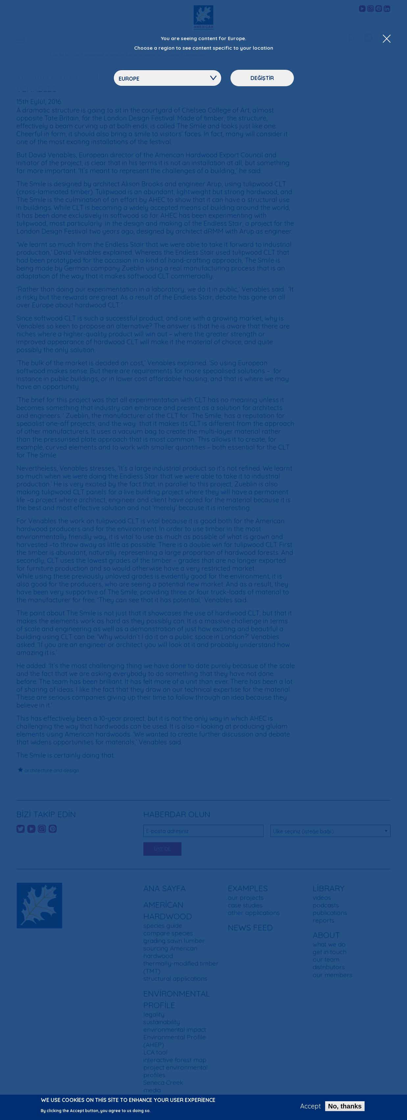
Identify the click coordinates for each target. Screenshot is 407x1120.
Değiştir (262, 78)
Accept (310, 1107)
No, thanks (345, 1107)
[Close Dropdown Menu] (386, 39)
